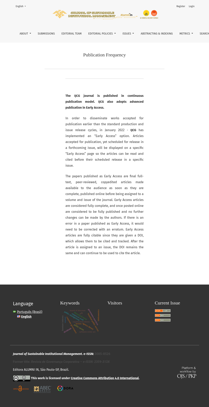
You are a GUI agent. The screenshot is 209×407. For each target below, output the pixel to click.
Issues (127, 33)
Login (191, 6)
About (24, 33)
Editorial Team (71, 33)
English (22, 6)
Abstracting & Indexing (157, 33)
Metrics (185, 33)
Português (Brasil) (29, 312)
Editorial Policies (100, 33)
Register (180, 6)
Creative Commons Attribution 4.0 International (105, 378)
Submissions (46, 33)
